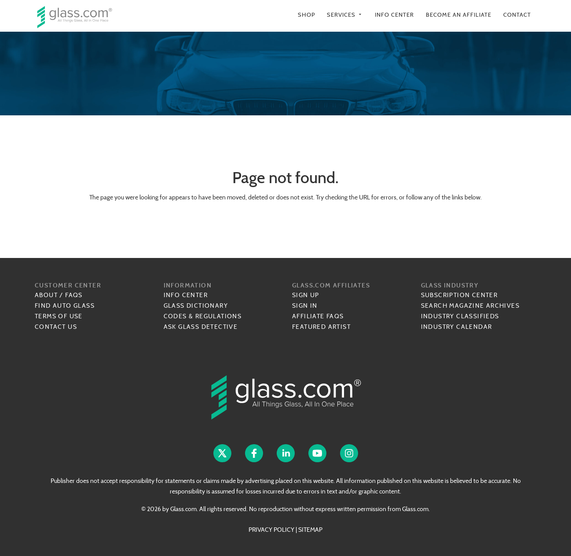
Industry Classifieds (460, 316)
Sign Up (305, 295)
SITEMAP (310, 530)
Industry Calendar (456, 327)
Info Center (394, 14)
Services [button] (345, 14)
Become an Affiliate (458, 14)
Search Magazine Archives (470, 305)
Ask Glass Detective (201, 327)
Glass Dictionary (196, 305)
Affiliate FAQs (318, 316)
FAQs (74, 295)
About (46, 295)
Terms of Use (59, 316)
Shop (306, 14)
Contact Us (56, 327)
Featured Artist (321, 327)
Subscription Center (459, 295)
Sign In (305, 305)
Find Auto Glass (65, 305)
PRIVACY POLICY (271, 530)
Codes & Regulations (203, 316)
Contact (517, 14)
